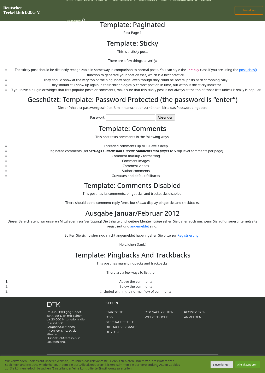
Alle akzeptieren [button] (247, 364)
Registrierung (188, 235)
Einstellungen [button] (221, 364)
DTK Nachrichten (159, 312)
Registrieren (195, 312)
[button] (84, 20)
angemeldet (139, 226)
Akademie (73, 20)
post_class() (248, 69)
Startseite (114, 312)
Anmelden (248, 10)
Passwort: (122, 117)
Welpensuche (156, 317)
